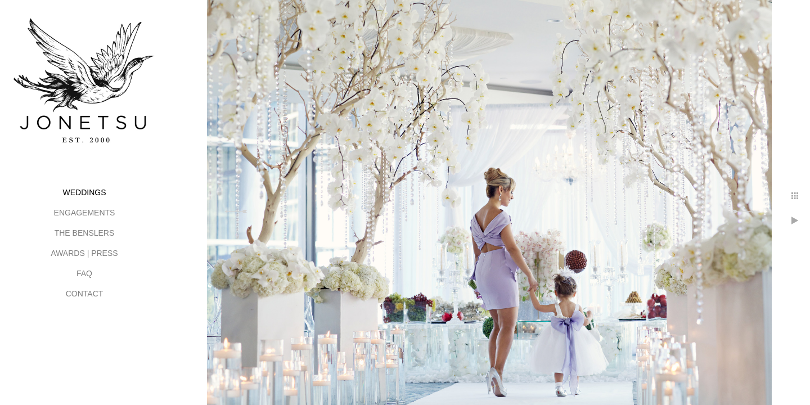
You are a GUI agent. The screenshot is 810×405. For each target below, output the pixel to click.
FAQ (84, 273)
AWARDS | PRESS (84, 253)
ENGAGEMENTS (84, 212)
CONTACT (85, 293)
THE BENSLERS (85, 232)
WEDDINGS (84, 192)
